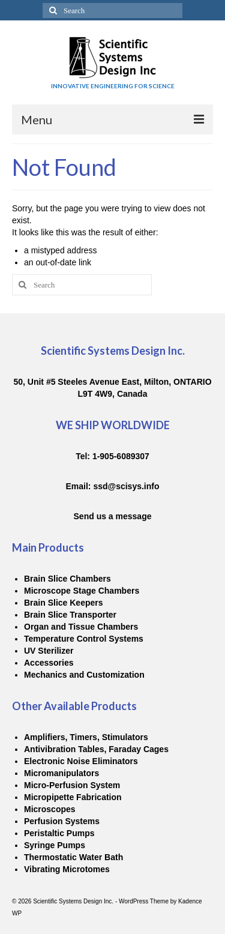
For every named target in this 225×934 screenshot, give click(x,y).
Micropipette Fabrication (73, 797)
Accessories (49, 662)
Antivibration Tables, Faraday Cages (96, 749)
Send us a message (113, 516)
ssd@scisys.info (126, 486)
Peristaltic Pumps (59, 833)
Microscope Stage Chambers (81, 590)
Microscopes (50, 809)
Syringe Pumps (54, 845)
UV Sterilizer (48, 650)
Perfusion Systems (62, 821)
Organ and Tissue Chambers (81, 626)
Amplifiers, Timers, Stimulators (86, 737)
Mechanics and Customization (84, 674)
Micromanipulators (61, 773)
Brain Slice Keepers (63, 602)
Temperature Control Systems (83, 638)
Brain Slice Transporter (70, 614)
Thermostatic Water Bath (73, 857)
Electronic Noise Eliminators (81, 761)
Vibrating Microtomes (67, 869)
